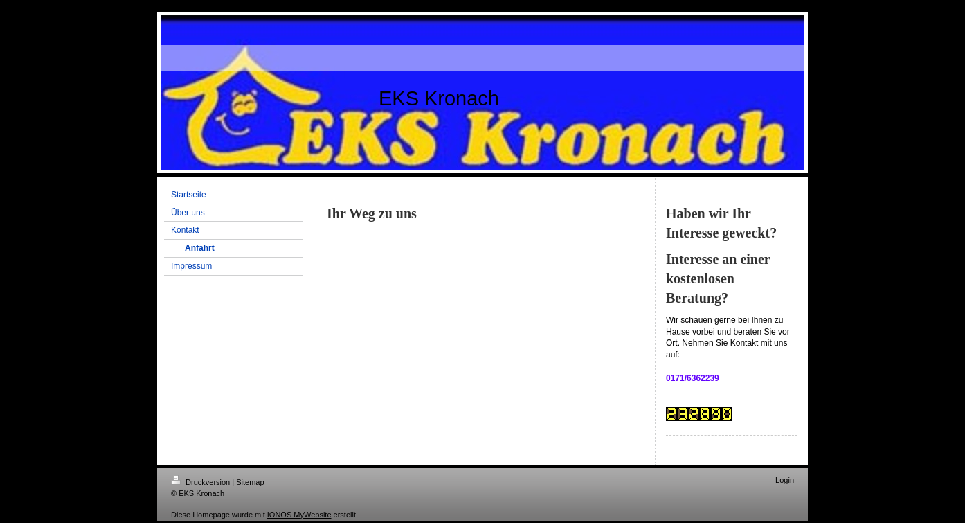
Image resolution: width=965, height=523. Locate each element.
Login (784, 480)
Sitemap (250, 482)
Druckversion (201, 482)
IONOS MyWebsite (299, 515)
